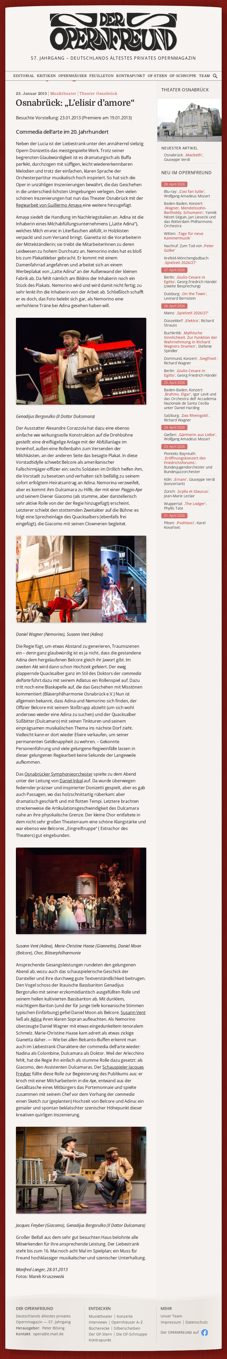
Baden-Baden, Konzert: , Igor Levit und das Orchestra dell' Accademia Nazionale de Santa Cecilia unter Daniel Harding (190, 399)
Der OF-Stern (100, 1334)
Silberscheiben (127, 1328)
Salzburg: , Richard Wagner (186, 417)
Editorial (23, 76)
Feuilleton (101, 76)
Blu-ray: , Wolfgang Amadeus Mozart (187, 193)
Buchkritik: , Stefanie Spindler (190, 342)
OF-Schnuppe (183, 76)
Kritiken (46, 76)
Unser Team (171, 1316)
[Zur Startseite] (113, 32)
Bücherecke (99, 1328)
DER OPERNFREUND (34, 1308)
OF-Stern (157, 76)
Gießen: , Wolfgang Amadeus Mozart (190, 437)
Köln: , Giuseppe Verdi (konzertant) (189, 481)
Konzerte (125, 1316)
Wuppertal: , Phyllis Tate (185, 506)
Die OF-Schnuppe (131, 1334)
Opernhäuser (72, 76)
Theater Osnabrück (98, 93)
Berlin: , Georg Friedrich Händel (190, 373)
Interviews (98, 1322)
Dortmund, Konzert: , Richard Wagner (191, 360)
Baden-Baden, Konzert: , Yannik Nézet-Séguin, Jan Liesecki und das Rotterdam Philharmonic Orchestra (190, 214)
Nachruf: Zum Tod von (189, 248)
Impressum (171, 1322)
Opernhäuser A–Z (127, 1322)
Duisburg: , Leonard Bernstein (185, 296)
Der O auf (180, 1332)
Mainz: (186, 313)
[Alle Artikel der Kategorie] (189, 120)
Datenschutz (197, 1322)
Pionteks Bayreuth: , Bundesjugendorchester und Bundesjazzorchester (188, 462)
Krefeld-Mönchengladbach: (186, 260)
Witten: (183, 236)
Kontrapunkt (130, 76)
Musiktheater (63, 93)
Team (204, 76)
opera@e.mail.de (48, 1333)
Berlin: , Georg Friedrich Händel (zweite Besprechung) (190, 281)
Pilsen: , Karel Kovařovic (184, 525)
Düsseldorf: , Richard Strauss (189, 323)
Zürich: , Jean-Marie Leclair (187, 493)
